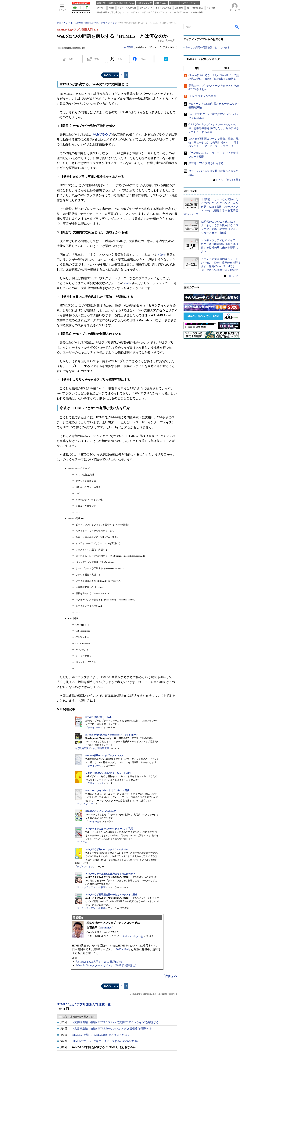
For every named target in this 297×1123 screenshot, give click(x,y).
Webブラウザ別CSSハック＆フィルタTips (106, 849)
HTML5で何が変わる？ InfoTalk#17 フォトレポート (111, 734)
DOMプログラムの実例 (202, 96)
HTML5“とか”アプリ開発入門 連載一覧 (84, 1004)
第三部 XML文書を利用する (206, 163)
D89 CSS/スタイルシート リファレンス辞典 (107, 790)
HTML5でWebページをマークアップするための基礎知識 (105, 1041)
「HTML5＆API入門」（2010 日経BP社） (99, 961)
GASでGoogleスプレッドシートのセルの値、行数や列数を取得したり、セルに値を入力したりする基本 (213, 128)
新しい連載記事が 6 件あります (79, 1016)
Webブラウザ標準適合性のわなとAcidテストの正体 (111, 894)
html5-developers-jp (132, 936)
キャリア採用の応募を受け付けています (207, 47)
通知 (97, 59)
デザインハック (96, 727)
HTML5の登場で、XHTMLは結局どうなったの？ (101, 1034)
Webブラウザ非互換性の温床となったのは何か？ (110, 873)
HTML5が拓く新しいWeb (98, 717)
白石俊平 (128, 47)
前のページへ (111, 75)
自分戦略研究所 (83, 748)
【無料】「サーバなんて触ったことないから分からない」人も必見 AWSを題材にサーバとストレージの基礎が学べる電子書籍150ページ (211, 207)
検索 (237, 26)
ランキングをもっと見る (227, 179)
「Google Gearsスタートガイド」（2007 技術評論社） (106, 965)
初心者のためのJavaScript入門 (100, 811)
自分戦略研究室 (101, 748)
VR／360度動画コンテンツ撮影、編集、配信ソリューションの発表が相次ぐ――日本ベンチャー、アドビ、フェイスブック (213, 142)
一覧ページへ (233, 276)
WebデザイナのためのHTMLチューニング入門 (109, 828)
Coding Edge (94, 821)
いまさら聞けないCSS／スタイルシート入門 (108, 773)
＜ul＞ (127, 283)
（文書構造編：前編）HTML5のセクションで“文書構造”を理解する (112, 1028)
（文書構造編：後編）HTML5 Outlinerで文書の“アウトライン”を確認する (115, 1022)
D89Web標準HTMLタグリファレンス (104, 755)
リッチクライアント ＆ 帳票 (91, 887)
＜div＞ (161, 254)
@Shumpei (106, 927)
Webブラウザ (102, 134)
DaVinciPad (122, 949)
